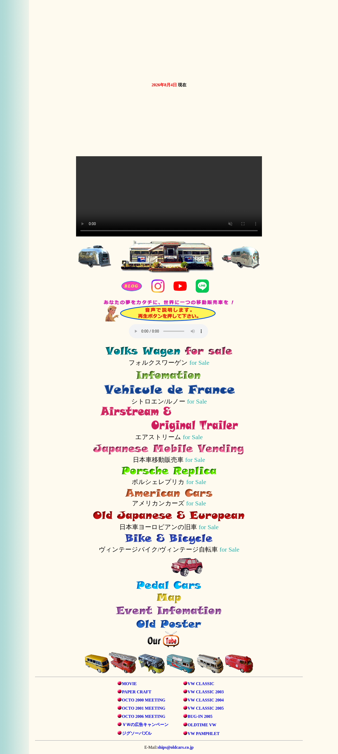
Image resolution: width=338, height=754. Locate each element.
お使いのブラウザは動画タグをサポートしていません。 (169, 40)
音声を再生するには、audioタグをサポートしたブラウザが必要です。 (168, 331)
